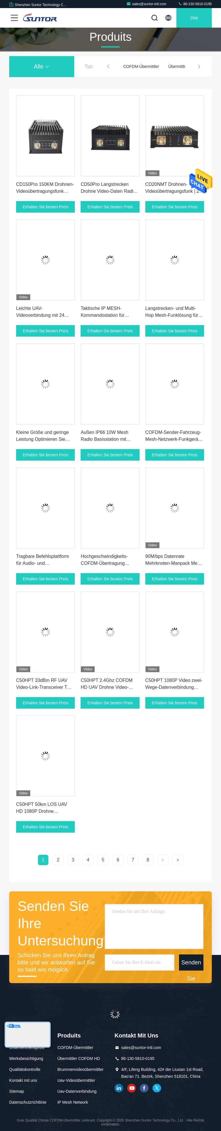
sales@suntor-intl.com (146, 4)
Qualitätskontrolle (24, 1069)
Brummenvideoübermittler (80, 1069)
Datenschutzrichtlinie (27, 1102)
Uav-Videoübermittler (76, 1080)
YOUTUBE (131, 1088)
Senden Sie (191, 964)
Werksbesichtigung (26, 1058)
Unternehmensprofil (26, 1047)
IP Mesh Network (72, 1102)
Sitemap (16, 1091)
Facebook (144, 1088)
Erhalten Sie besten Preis (45, 207)
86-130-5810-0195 (195, 4)
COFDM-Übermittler (141, 66)
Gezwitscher (157, 1088)
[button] (108, 66)
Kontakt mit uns (23, 1080)
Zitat (194, 18)
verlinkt (119, 1088)
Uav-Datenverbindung (76, 1091)
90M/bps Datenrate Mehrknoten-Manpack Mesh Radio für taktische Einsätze (173, 563)
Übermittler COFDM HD (78, 1058)
